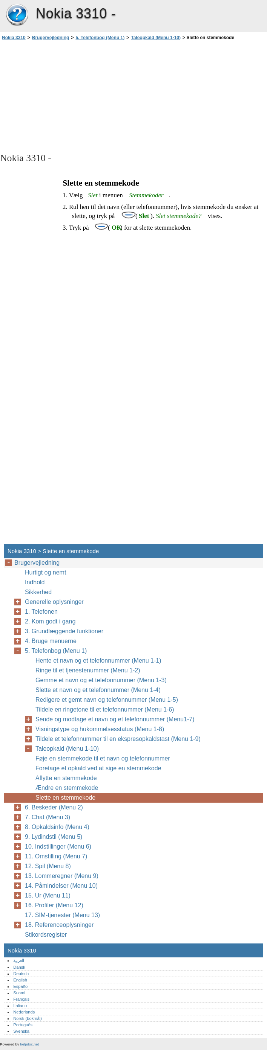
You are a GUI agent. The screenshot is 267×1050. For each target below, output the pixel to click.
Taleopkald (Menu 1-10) (156, 37)
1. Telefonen (41, 611)
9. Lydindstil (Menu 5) (53, 837)
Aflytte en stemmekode (66, 778)
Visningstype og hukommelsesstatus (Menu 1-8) (99, 729)
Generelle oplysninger (54, 602)
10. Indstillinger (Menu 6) (58, 846)
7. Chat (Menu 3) (47, 817)
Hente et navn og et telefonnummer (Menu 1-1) (98, 660)
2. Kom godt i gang (50, 621)
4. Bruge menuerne (51, 641)
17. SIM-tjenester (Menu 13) (62, 915)
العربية (18, 960)
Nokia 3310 (17, 15)
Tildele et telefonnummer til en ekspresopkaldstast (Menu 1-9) (118, 739)
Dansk (19, 967)
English (20, 980)
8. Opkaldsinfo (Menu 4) (57, 827)
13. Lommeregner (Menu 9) (61, 876)
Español (20, 986)
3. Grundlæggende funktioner (64, 631)
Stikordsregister (46, 934)
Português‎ (22, 1025)
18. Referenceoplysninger (59, 925)
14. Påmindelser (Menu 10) (61, 885)
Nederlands (24, 1012)
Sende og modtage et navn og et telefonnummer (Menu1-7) (115, 719)
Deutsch (21, 973)
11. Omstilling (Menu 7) (56, 856)
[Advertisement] (67, 96)
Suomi (19, 993)
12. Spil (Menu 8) (48, 866)
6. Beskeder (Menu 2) (54, 807)
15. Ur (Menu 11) (48, 895)
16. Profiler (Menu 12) (54, 905)
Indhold (35, 582)
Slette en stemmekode (65, 797)
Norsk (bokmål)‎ (27, 1018)
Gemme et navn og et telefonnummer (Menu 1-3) (101, 680)
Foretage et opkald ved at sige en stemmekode (98, 768)
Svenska (21, 1031)
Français (21, 999)
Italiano (20, 1005)
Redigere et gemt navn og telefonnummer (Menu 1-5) (106, 699)
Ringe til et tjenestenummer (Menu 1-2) (87, 670)
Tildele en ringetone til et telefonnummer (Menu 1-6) (104, 709)
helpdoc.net (29, 1044)
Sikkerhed (38, 592)
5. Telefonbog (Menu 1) (99, 37)
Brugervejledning (50, 37)
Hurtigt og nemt (45, 572)
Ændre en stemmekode (66, 788)
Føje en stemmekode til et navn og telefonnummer (102, 758)
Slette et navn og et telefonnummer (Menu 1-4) (98, 690)
